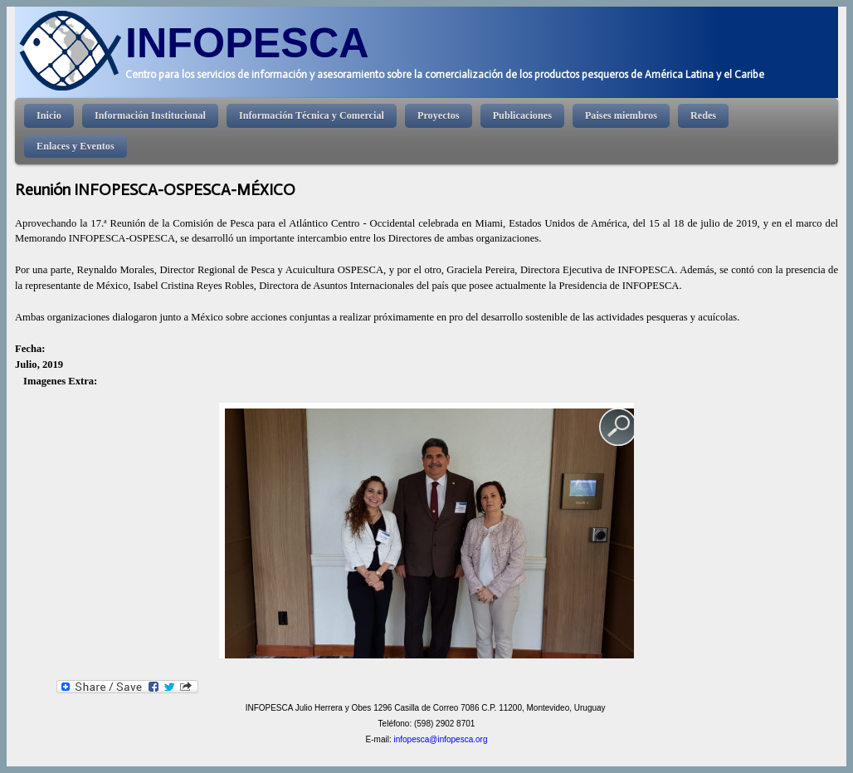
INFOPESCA (247, 42)
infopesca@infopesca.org (440, 739)
